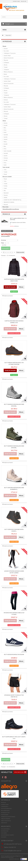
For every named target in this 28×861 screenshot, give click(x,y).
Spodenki (6, 134)
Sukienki (5, 139)
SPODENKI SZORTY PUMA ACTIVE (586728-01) (14, 695)
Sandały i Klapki (7, 55)
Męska (5, 141)
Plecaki (5, 174)
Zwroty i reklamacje (6, 820)
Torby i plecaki (6, 167)
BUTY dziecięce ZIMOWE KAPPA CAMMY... (14, 530)
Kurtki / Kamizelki (7, 151)
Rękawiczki (6, 192)
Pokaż (2, 243)
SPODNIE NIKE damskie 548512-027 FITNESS (14, 613)
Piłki (5, 190)
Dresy (5, 130)
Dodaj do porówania (8, 295)
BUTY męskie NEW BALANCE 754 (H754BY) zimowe (14, 363)
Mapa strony (4, 822)
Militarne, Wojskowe (8, 71)
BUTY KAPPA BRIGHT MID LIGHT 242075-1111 (14, 737)
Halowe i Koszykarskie (8, 57)
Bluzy (5, 127)
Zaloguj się (23, 1)
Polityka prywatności (6, 808)
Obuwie (4, 46)
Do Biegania (6, 62)
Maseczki (6, 204)
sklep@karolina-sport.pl (14, 850)
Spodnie (5, 137)
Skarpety (6, 195)
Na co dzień (6, 51)
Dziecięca (6, 158)
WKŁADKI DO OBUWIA (9, 202)
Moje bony (3, 837)
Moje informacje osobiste (7, 835)
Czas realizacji (4, 806)
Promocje (6, 214)
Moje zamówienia (5, 828)
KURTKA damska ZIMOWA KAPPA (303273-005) (14, 280)
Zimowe (5, 64)
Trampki (5, 67)
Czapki (5, 188)
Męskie (5, 74)
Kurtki (5, 132)
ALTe (6, 857)
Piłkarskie (6, 60)
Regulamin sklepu (5, 810)
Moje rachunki (4, 830)
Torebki (5, 172)
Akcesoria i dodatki (7, 176)
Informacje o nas (5, 812)
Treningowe (6, 69)
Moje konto (6, 826)
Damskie (6, 48)
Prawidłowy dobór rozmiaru (8, 816)
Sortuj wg (3, 240)
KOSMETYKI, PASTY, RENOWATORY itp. (12, 199)
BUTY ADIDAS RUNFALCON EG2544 (14, 654)
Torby (5, 169)
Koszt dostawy (4, 814)
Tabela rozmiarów (5, 818)
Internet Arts (11, 857)
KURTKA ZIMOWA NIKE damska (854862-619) (14, 321)
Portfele (5, 186)
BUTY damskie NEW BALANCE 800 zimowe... (14, 405)
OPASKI (5, 197)
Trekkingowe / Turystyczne (10, 53)
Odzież (4, 120)
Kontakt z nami (16, 1)
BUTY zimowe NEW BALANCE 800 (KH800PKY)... (14, 488)
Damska (5, 123)
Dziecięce (6, 99)
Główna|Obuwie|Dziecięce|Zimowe (11, 209)
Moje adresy (4, 833)
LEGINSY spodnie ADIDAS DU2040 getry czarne (14, 571)
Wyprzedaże (5, 206)
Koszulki (5, 125)
